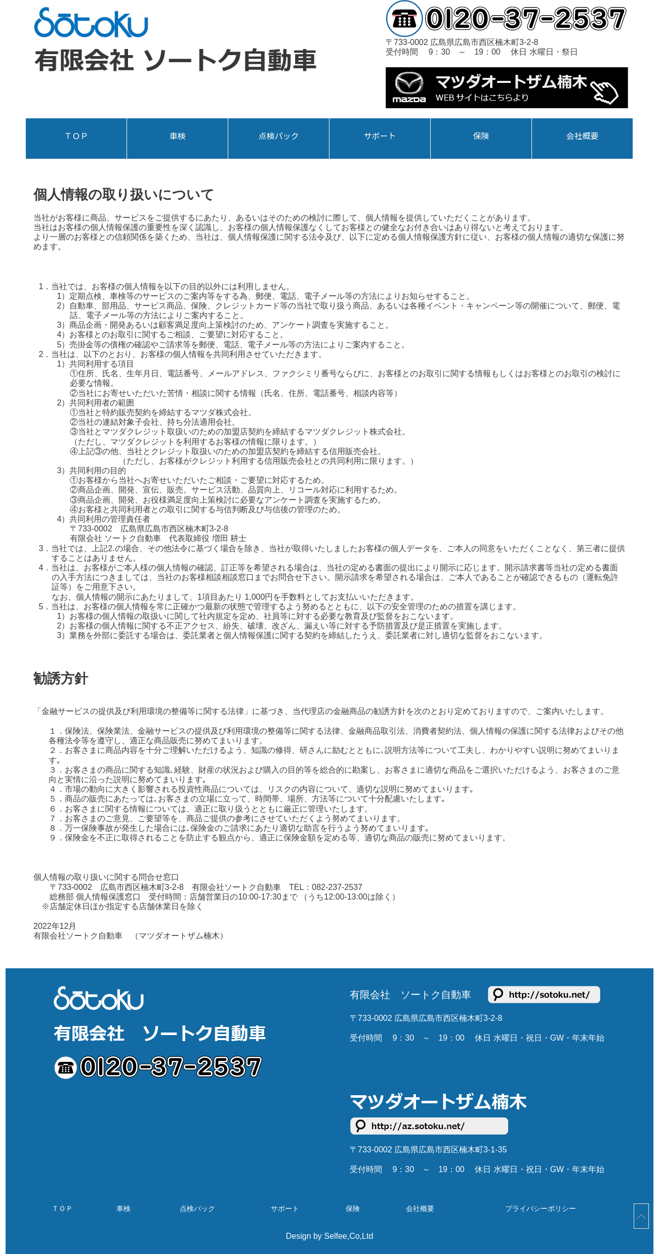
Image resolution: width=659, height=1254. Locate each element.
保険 (481, 136)
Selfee (335, 1236)
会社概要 (582, 136)
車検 (177, 136)
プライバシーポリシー (540, 1208)
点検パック (278, 136)
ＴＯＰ (76, 136)
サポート (379, 136)
